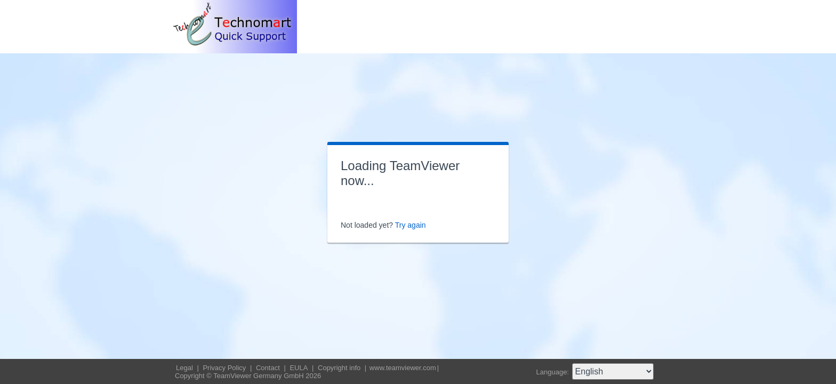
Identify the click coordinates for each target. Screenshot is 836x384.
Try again (410, 225)
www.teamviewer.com (402, 368)
